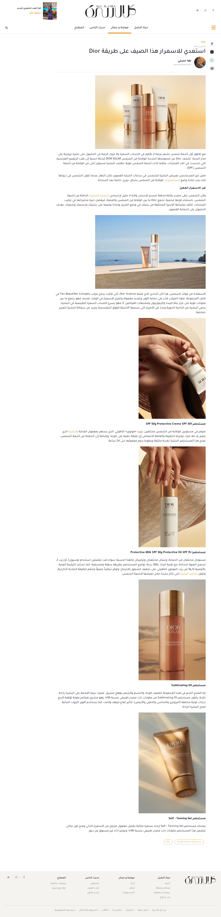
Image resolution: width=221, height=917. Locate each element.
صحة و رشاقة (163, 888)
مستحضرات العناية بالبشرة (189, 842)
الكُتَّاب (105, 910)
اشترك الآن (34, 13)
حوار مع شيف (59, 888)
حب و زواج (165, 897)
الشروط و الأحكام (88, 910)
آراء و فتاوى (93, 893)
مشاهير (95, 883)
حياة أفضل (141, 27)
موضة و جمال (119, 27)
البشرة (72, 431)
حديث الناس (97, 27)
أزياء (132, 883)
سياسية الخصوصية (65, 910)
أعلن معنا (143, 910)
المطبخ (79, 27)
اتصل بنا (117, 910)
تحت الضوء (93, 888)
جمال (131, 888)
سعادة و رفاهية (162, 893)
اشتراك (130, 910)
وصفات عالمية (58, 883)
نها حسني (184, 61)
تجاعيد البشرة (189, 574)
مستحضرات (172, 180)
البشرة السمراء (99, 195)
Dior (168, 842)
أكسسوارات (128, 893)
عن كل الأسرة (159, 910)
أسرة (167, 883)
